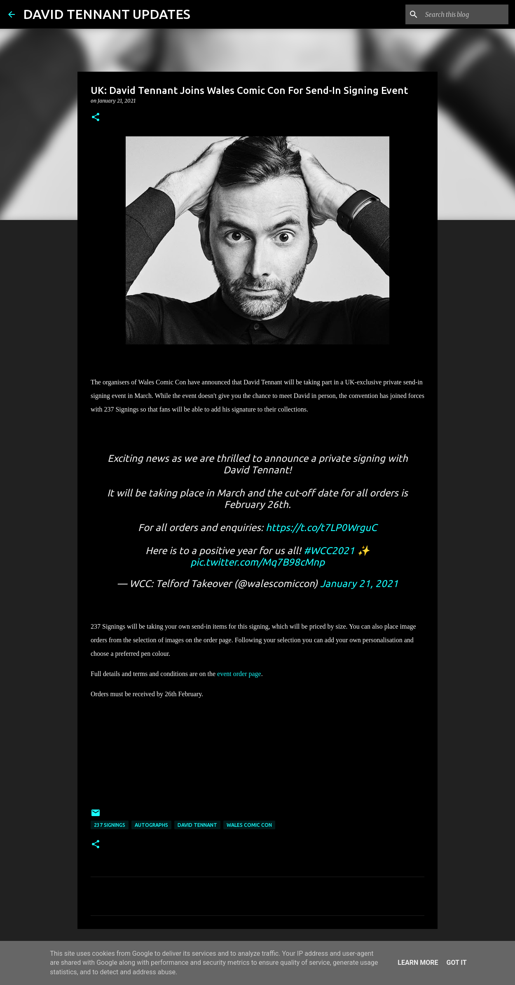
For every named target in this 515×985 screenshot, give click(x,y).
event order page (239, 673)
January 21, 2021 (359, 583)
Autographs (151, 825)
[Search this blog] (465, 14)
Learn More (418, 962)
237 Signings (109, 825)
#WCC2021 (329, 550)
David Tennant (197, 825)
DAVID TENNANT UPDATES (106, 14)
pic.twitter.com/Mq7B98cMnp (257, 562)
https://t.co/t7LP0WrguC (321, 527)
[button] (96, 117)
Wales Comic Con (249, 825)
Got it (456, 962)
